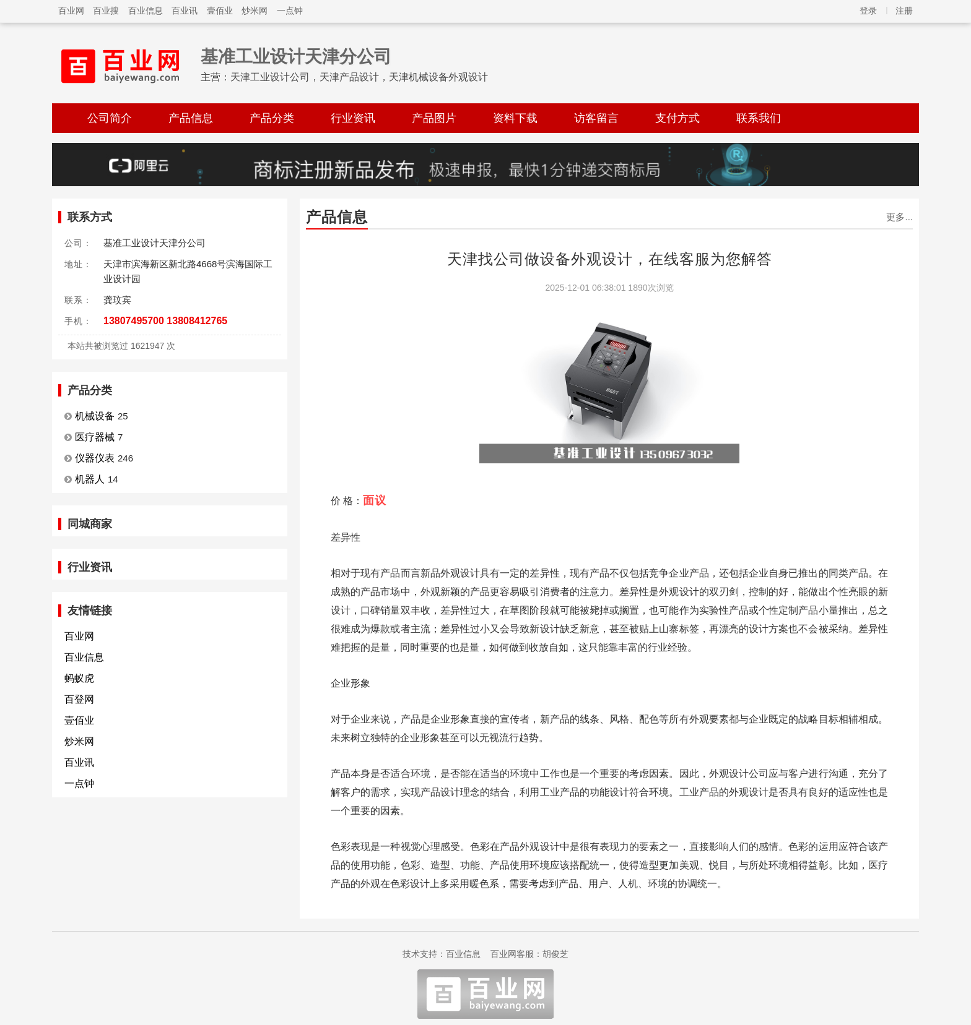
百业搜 (106, 10)
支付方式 (677, 118)
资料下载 (515, 118)
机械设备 (95, 416)
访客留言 (596, 118)
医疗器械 (95, 437)
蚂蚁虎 (79, 678)
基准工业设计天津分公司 (296, 56)
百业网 (71, 10)
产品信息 (190, 118)
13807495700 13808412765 (165, 320)
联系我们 (758, 118)
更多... (899, 217)
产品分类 (272, 118)
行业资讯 (353, 118)
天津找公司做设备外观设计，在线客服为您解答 (609, 259)
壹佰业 (220, 10)
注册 (904, 10)
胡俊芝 (555, 954)
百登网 (79, 699)
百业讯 (185, 10)
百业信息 (145, 10)
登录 (868, 10)
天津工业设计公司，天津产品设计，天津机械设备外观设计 (359, 77)
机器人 (90, 479)
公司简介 (109, 118)
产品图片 (434, 118)
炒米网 (255, 10)
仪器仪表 (95, 458)
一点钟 (290, 10)
